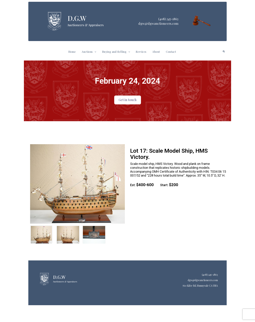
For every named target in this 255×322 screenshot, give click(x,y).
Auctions (89, 51)
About (156, 51)
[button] (89, 51)
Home (72, 51)
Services (141, 51)
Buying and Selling (116, 51)
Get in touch (128, 100)
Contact (171, 51)
